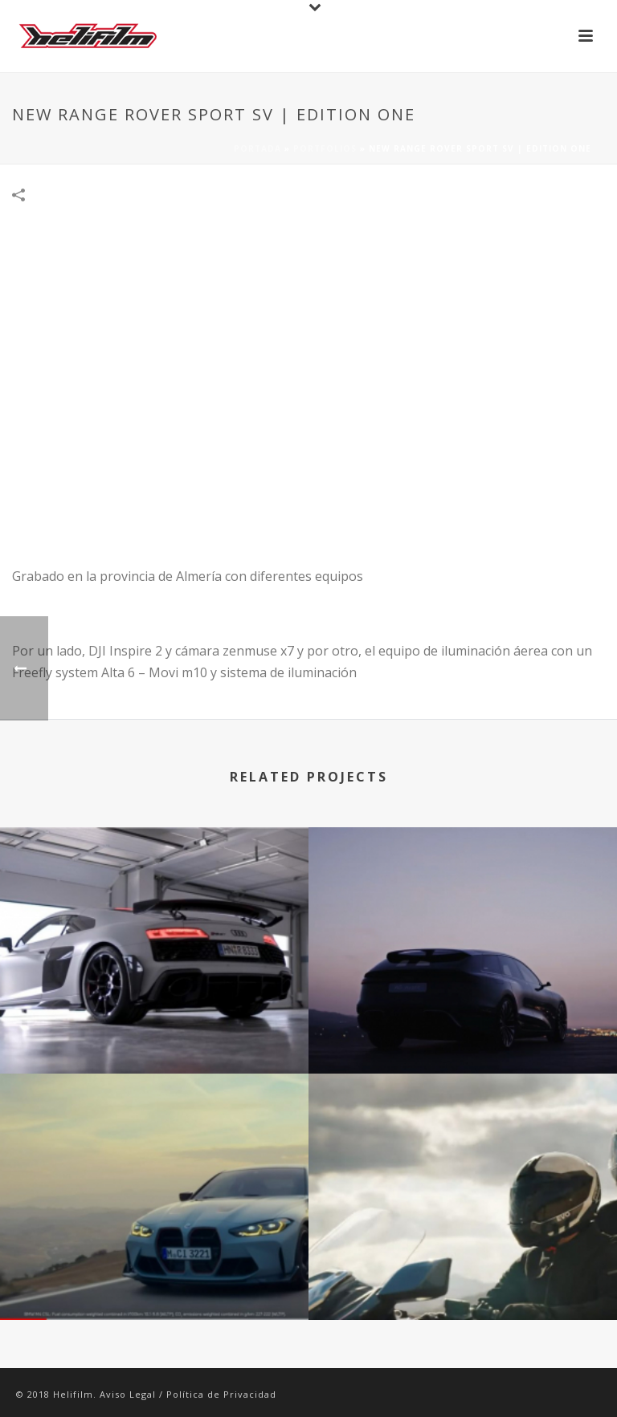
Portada (257, 148)
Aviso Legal (128, 1394)
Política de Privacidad (221, 1394)
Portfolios (325, 148)
